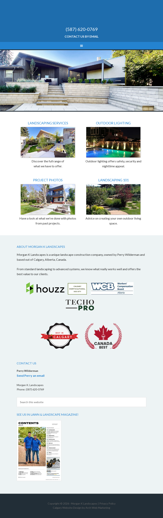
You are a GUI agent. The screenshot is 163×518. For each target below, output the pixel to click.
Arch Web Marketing (97, 507)
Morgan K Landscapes (81, 15)
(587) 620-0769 (82, 29)
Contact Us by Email (82, 36)
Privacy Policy (107, 503)
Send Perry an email (30, 375)
